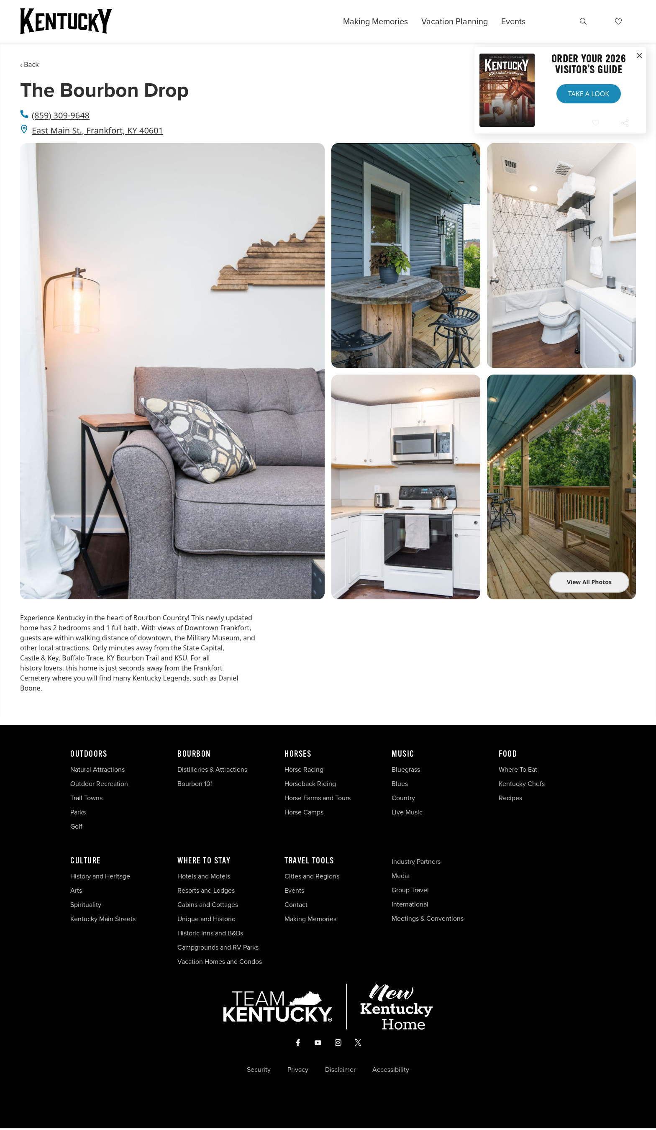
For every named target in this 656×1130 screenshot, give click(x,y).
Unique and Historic (206, 919)
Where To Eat (518, 769)
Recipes (511, 798)
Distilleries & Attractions (212, 769)
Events (513, 21)
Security (259, 1071)
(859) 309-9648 (61, 115)
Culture (85, 861)
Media (401, 876)
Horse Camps (303, 812)
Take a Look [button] (588, 93)
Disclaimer (340, 1071)
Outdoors (88, 754)
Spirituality (86, 904)
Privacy (297, 1071)
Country (403, 798)
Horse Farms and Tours (317, 798)
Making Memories (375, 21)
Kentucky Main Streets (103, 919)
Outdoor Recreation (99, 783)
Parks (78, 812)
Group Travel (410, 890)
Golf (76, 826)
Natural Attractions (97, 769)
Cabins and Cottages (207, 904)
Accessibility (390, 1071)
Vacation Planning (454, 21)
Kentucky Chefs (522, 783)
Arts (76, 890)
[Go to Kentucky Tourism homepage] (66, 21)
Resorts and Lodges (206, 890)
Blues (400, 783)
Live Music (407, 812)
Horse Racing (303, 769)
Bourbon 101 (195, 783)
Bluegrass (406, 769)
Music (403, 754)
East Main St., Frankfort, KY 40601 (97, 130)
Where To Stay (204, 861)
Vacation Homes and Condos (219, 961)
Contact (296, 904)
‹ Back (29, 64)
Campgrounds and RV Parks (218, 947)
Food (508, 754)
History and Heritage (101, 876)
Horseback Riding (310, 783)
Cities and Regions (311, 876)
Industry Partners (416, 861)
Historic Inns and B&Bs (210, 933)
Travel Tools (309, 861)
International (410, 904)
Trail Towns (86, 798)
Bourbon (194, 754)
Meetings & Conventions (428, 918)
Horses (297, 754)
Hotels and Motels (203, 876)
